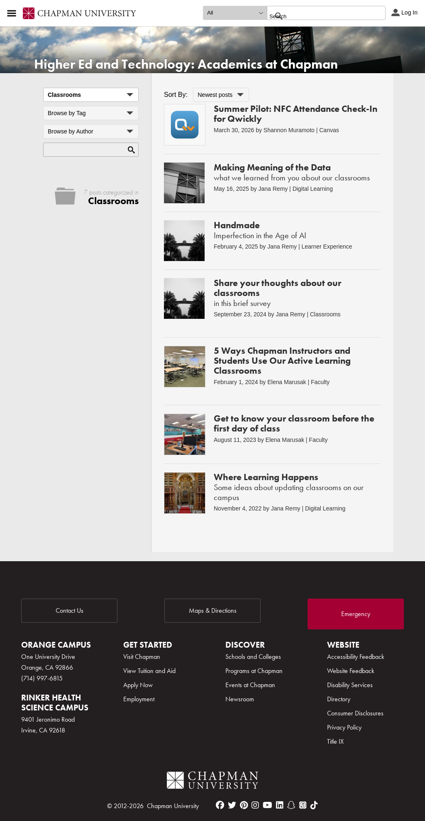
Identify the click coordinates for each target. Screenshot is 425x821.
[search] (317, 16)
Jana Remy (273, 188)
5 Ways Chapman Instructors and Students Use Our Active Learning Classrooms (282, 361)
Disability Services (350, 684)
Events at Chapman (250, 684)
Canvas (329, 130)
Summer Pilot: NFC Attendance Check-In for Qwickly (295, 114)
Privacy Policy (344, 727)
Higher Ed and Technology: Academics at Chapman (186, 64)
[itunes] (303, 805)
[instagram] (255, 805)
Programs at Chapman (254, 670)
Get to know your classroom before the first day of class (294, 423)
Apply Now (138, 684)
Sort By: (176, 94)
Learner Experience (326, 246)
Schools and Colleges (253, 656)
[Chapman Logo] (212, 782)
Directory (338, 699)
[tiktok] (314, 805)
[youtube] (267, 805)
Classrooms (325, 314)
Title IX (335, 741)
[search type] (235, 13)
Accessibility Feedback (355, 656)
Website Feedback (350, 670)
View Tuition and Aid (149, 670)
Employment (138, 699)
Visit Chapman (141, 656)
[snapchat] (291, 805)
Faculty (320, 382)
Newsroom (239, 699)
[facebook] (220, 805)
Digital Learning (313, 188)
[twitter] (232, 805)
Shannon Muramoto (289, 130)
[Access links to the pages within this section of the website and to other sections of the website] (13, 13)
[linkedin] (279, 805)
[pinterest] (244, 805)
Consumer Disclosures (355, 713)
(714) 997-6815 (42, 678)
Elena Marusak (286, 382)
